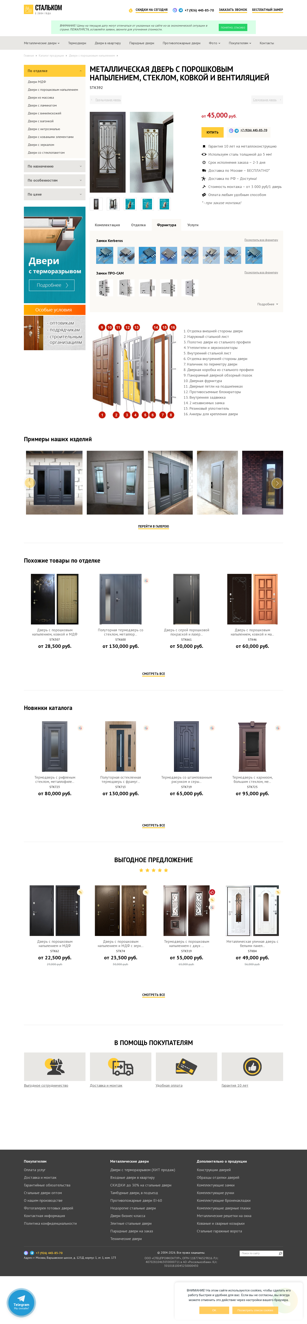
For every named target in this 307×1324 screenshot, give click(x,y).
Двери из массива (41, 97)
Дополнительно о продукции (222, 1209)
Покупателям (35, 1209)
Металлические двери (129, 1209)
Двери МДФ (37, 82)
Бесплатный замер (267, 10)
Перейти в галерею (153, 622)
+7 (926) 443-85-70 (199, 10)
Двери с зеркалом (41, 144)
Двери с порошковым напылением (53, 89)
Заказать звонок (233, 10)
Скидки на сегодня (152, 10)
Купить (213, 132)
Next (277, 579)
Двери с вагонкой (41, 121)
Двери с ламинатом (42, 105)
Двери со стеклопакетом (46, 152)
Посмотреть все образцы (262, 240)
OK (214, 1310)
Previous (30, 579)
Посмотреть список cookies (255, 1310)
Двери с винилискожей (44, 113)
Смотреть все (153, 769)
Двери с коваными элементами (51, 137)
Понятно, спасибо (233, 27)
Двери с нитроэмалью (44, 129)
